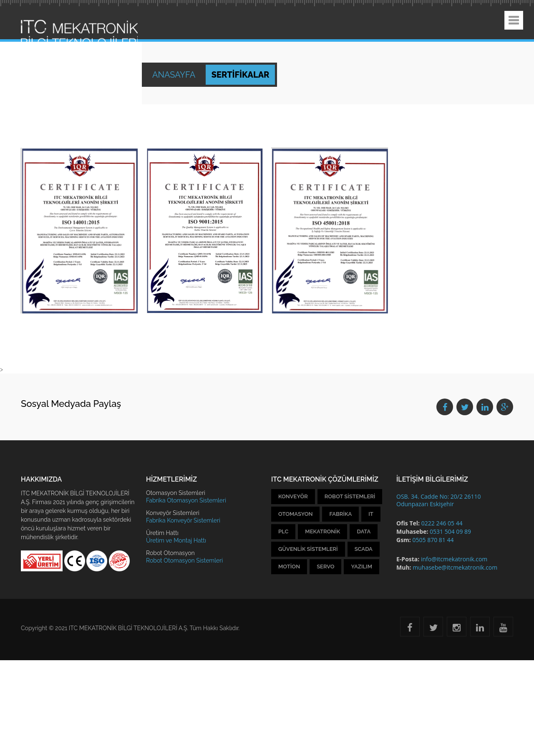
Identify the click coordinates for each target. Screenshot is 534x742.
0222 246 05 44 (442, 523)
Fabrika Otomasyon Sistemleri (186, 500)
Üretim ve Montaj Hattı (176, 540)
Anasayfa (174, 75)
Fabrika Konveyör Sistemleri (183, 520)
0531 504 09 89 (450, 531)
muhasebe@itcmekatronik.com (455, 567)
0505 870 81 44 (432, 540)
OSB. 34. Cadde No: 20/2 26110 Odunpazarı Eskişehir (438, 500)
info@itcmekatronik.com (454, 559)
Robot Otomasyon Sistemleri (184, 560)
